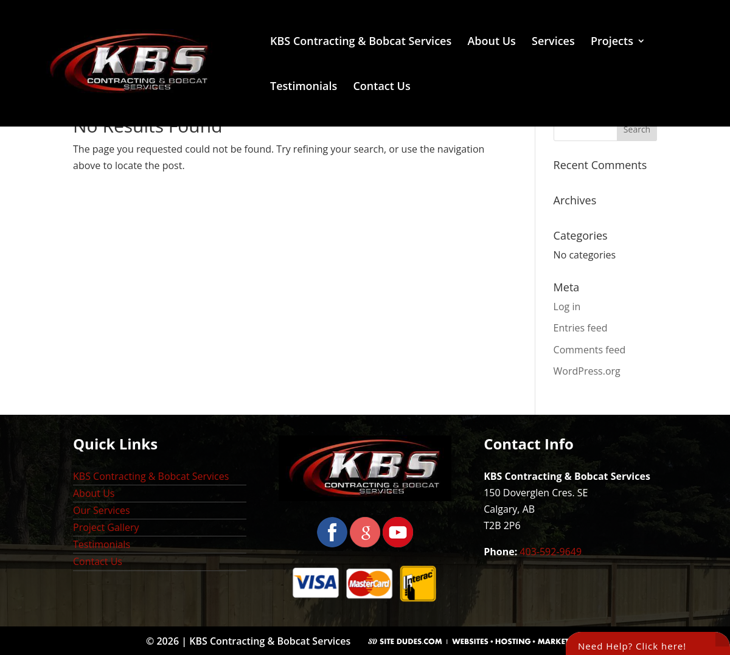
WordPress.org (587, 371)
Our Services (101, 510)
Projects (612, 42)
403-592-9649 (551, 551)
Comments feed (590, 349)
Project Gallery (106, 527)
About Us (491, 42)
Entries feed (581, 327)
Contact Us (381, 87)
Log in (567, 306)
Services (553, 42)
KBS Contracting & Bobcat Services (360, 42)
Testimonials (303, 87)
